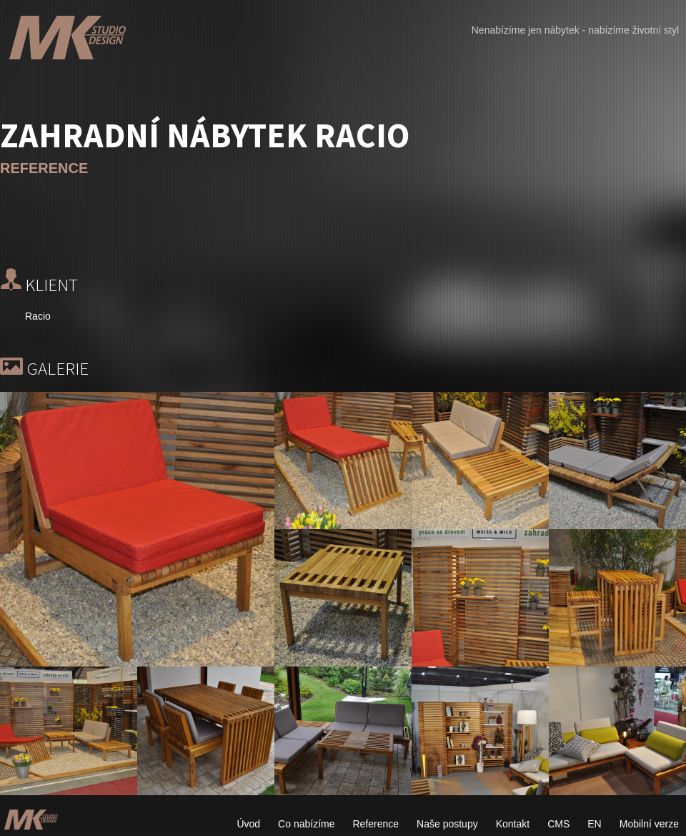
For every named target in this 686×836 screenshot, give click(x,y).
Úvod (248, 824)
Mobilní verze (649, 824)
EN (594, 824)
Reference (375, 824)
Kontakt (513, 824)
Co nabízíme (306, 824)
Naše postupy (447, 824)
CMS (558, 824)
